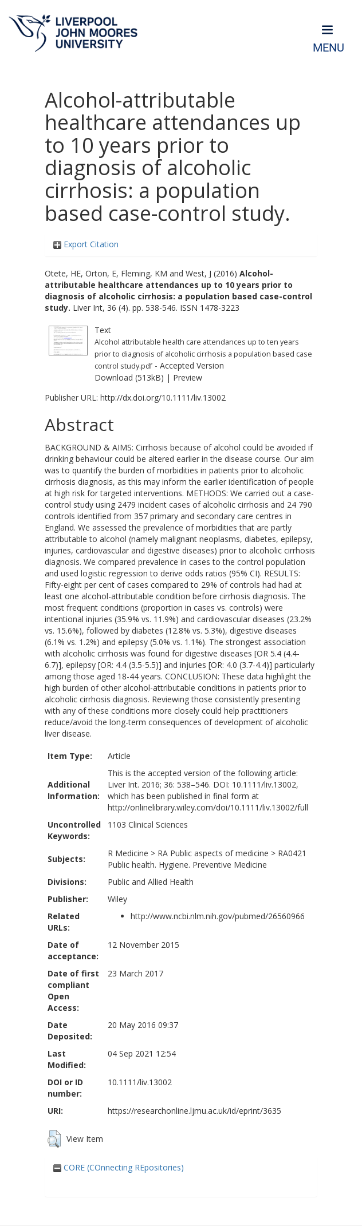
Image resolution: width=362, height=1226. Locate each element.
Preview (187, 377)
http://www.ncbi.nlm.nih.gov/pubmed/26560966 (218, 916)
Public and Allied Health (151, 881)
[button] (54, 1139)
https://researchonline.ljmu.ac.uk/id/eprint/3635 (194, 1110)
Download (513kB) (129, 377)
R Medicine (128, 853)
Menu (328, 47)
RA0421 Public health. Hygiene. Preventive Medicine (207, 859)
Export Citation (86, 244)
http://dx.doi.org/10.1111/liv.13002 (163, 397)
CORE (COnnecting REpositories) (118, 1167)
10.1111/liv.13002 (140, 1082)
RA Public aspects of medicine (213, 853)
